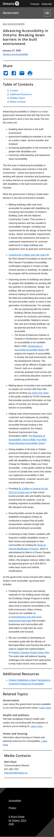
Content (14, 90)
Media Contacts (18, 102)
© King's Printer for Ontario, (18, 820)
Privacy (12, 808)
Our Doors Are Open (38, 393)
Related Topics (17, 98)
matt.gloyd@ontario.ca (15, 773)
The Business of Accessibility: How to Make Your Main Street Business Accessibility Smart (28, 439)
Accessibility (15, 800)
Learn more (45, 708)
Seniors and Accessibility (15, 54)
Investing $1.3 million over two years (27, 255)
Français (34, 4)
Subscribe (47, 4)
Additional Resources (21, 94)
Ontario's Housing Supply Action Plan (30, 652)
